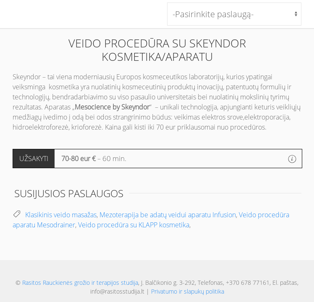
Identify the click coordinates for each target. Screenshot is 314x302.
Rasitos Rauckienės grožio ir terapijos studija (80, 282)
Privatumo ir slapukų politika (187, 291)
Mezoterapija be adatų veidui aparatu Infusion (167, 214)
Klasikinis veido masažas (61, 214)
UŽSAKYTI (33, 158)
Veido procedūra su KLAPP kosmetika (133, 224)
